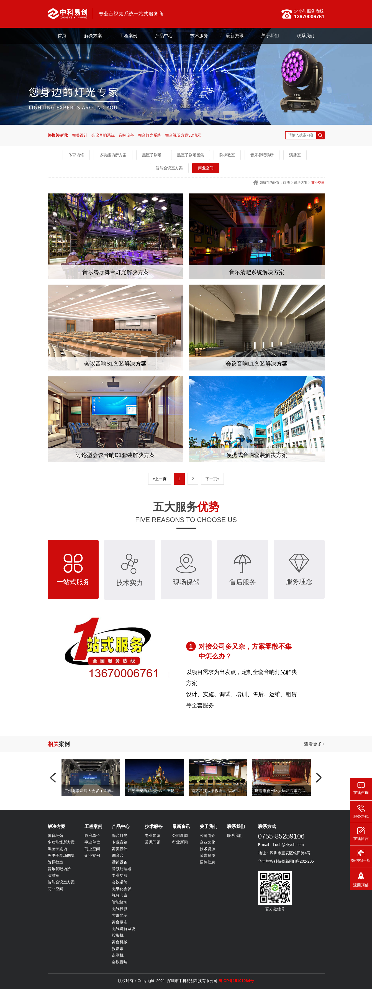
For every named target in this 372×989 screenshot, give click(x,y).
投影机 (118, 935)
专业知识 (152, 835)
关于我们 (270, 35)
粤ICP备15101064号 (236, 980)
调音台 (118, 855)
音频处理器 (121, 869)
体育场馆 (76, 155)
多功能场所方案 (113, 155)
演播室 (295, 155)
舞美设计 (80, 135)
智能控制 (119, 902)
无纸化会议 (121, 888)
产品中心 (164, 35)
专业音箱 (119, 842)
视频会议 (119, 895)
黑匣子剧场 (151, 155)
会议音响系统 (103, 135)
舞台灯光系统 (149, 135)
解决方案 (93, 35)
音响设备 (126, 135)
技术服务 (199, 35)
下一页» (212, 479)
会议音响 (119, 962)
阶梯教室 (227, 155)
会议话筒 (119, 882)
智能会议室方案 (169, 168)
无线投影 (119, 908)
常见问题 (152, 842)
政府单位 (92, 835)
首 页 (286, 183)
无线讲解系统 (123, 928)
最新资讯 (234, 35)
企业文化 (207, 842)
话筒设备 (119, 862)
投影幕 (118, 948)
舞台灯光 (119, 835)
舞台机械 (119, 942)
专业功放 (119, 875)
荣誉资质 (207, 855)
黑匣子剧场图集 (190, 155)
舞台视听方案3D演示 (183, 135)
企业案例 (92, 855)
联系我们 (305, 35)
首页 (62, 35)
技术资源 (207, 849)
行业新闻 (180, 842)
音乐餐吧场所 (262, 155)
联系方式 (267, 826)
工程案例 (128, 35)
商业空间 (206, 168)
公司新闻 (180, 835)
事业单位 (92, 842)
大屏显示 (119, 915)
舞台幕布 (119, 922)
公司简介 (207, 835)
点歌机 (118, 955)
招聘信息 (207, 862)
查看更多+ (314, 744)
